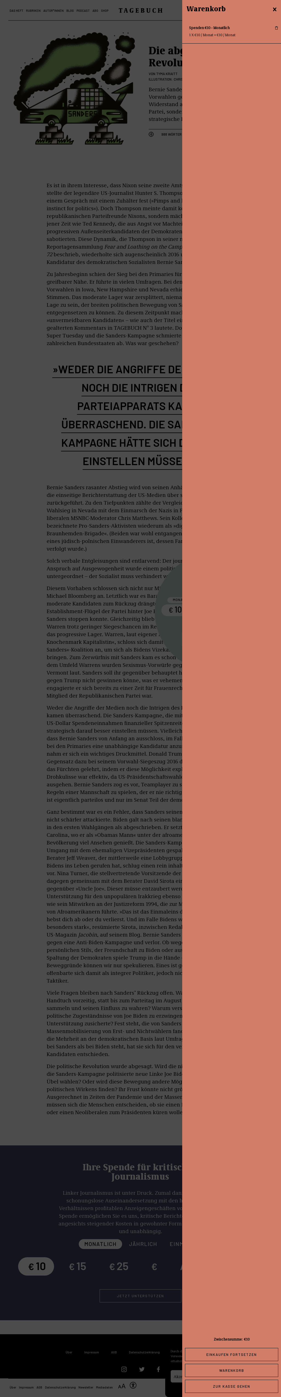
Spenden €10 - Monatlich (209, 27)
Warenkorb (231, 1370)
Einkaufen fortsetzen (231, 1354)
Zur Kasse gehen (231, 1386)
